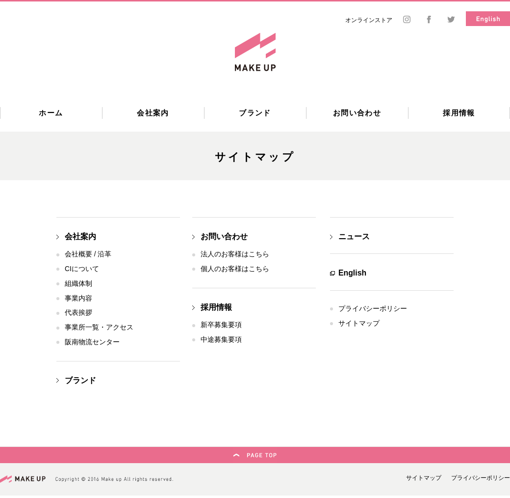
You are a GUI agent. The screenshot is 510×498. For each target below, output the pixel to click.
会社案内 (153, 113)
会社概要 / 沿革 (88, 254)
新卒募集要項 (221, 325)
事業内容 (78, 298)
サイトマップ (359, 323)
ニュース (354, 236)
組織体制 (78, 283)
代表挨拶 (78, 312)
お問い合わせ (357, 113)
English (352, 273)
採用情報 (459, 113)
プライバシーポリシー (372, 308)
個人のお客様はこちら (235, 269)
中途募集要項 (221, 339)
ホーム (51, 113)
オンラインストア (368, 20)
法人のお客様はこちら (235, 254)
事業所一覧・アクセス (99, 327)
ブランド (255, 113)
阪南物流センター (92, 342)
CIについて (82, 269)
